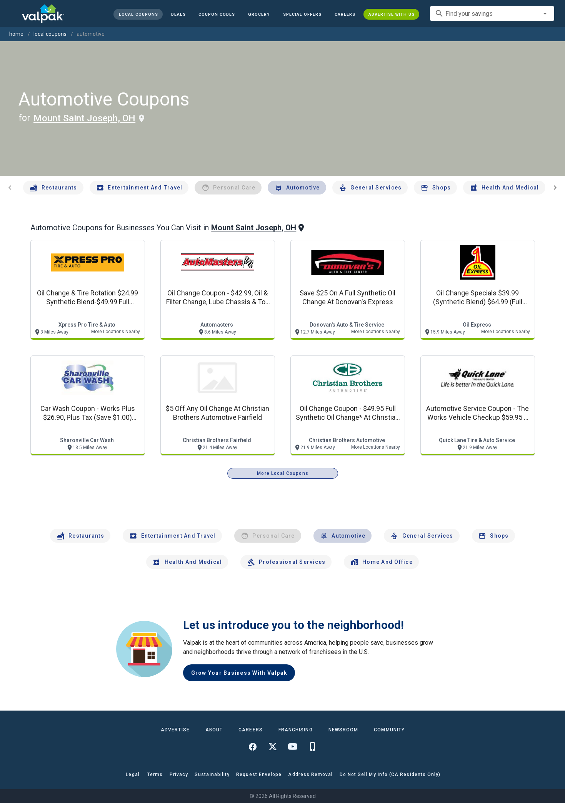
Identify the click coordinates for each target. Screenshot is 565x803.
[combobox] (492, 13)
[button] (302, 14)
